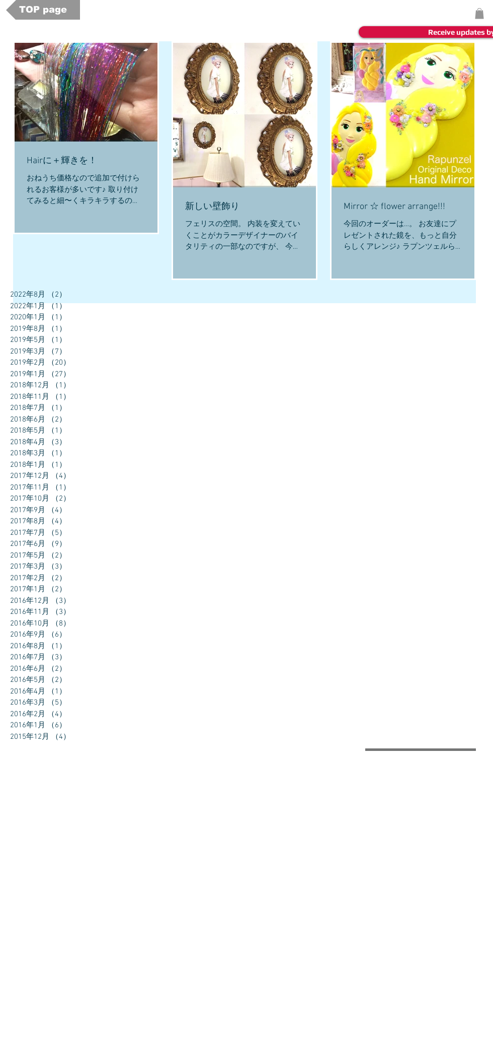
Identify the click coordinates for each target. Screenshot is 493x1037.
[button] (479, 13)
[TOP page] (43, 10)
